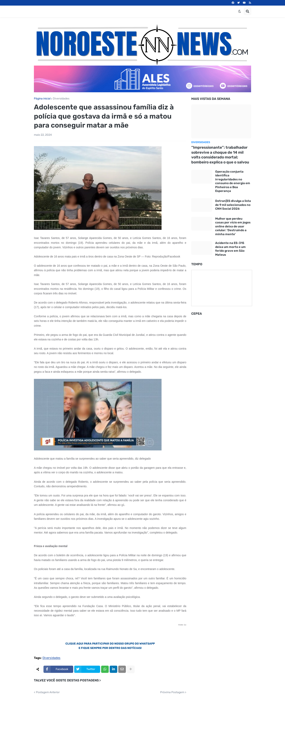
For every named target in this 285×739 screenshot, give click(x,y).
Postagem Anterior (48, 692)
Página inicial (42, 98)
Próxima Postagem (172, 692)
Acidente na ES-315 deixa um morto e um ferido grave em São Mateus (230, 248)
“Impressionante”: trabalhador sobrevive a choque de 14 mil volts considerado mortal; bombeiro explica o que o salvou (220, 154)
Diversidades (61, 98)
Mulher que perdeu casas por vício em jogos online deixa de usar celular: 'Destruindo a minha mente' (232, 226)
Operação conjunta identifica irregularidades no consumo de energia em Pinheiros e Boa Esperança (232, 181)
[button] (239, 11)
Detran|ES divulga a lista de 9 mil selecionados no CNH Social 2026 (233, 204)
